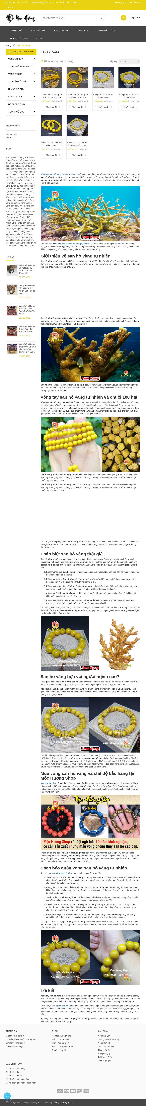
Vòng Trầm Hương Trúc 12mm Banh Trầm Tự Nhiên (27, 329)
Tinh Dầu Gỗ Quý (17, 81)
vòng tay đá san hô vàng (23, 223)
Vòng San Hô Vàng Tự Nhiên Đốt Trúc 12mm (77, 144)
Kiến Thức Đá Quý (60, 1043)
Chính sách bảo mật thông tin (19, 1079)
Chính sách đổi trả (14, 1076)
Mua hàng (51, 107)
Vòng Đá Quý (83, 30)
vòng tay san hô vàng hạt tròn (19, 237)
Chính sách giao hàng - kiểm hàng (21, 1083)
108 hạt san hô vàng (15, 157)
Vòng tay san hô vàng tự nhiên (19, 240)
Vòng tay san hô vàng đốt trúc (19, 234)
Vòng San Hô (61, 30)
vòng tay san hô (60, 1006)
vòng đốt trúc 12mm (25, 200)
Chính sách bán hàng (15, 1068)
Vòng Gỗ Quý (38, 30)
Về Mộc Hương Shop (61, 1036)
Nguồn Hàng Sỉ (59, 1050)
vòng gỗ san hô (13, 203)
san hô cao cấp (20, 174)
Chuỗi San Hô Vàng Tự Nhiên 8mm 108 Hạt (77, 96)
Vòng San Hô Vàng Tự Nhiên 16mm (129, 96)
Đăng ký (135, 2)
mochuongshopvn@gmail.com (38, 2)
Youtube (9, 7)
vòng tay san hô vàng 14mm (18, 231)
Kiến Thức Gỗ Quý (60, 1039)
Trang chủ (16, 30)
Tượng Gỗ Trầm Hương (21, 66)
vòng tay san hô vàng (62, 873)
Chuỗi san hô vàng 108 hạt (18, 163)
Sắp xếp (113, 61)
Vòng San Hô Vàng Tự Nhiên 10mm (103, 96)
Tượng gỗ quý (16, 112)
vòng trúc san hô (26, 246)
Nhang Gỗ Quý (16, 89)
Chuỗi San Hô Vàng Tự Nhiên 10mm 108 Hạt (51, 96)
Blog (39, 38)
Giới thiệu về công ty (15, 1036)
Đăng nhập (121, 2)
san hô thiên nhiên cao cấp (18, 180)
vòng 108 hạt (18, 197)
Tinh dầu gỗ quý (108, 30)
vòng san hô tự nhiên (15, 206)
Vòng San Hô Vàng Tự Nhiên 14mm (51, 144)
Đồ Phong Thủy (16, 104)
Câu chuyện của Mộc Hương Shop (21, 1039)
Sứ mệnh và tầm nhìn (15, 1043)
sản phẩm (130, 18)
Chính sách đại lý (13, 1072)
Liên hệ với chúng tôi (15, 1046)
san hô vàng (22, 183)
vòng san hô (26, 203)
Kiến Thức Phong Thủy (62, 1046)
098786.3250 (14, 2)
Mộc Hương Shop (64, 1102)
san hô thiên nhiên (25, 177)
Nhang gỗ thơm (19, 38)
